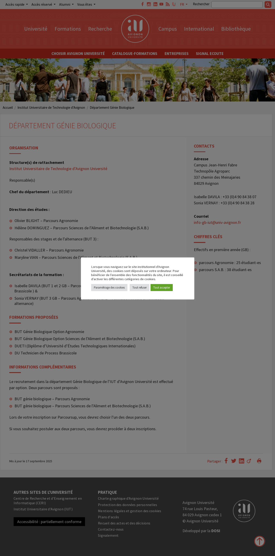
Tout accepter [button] (161, 287)
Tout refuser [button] (139, 287)
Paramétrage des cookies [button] (109, 287)
